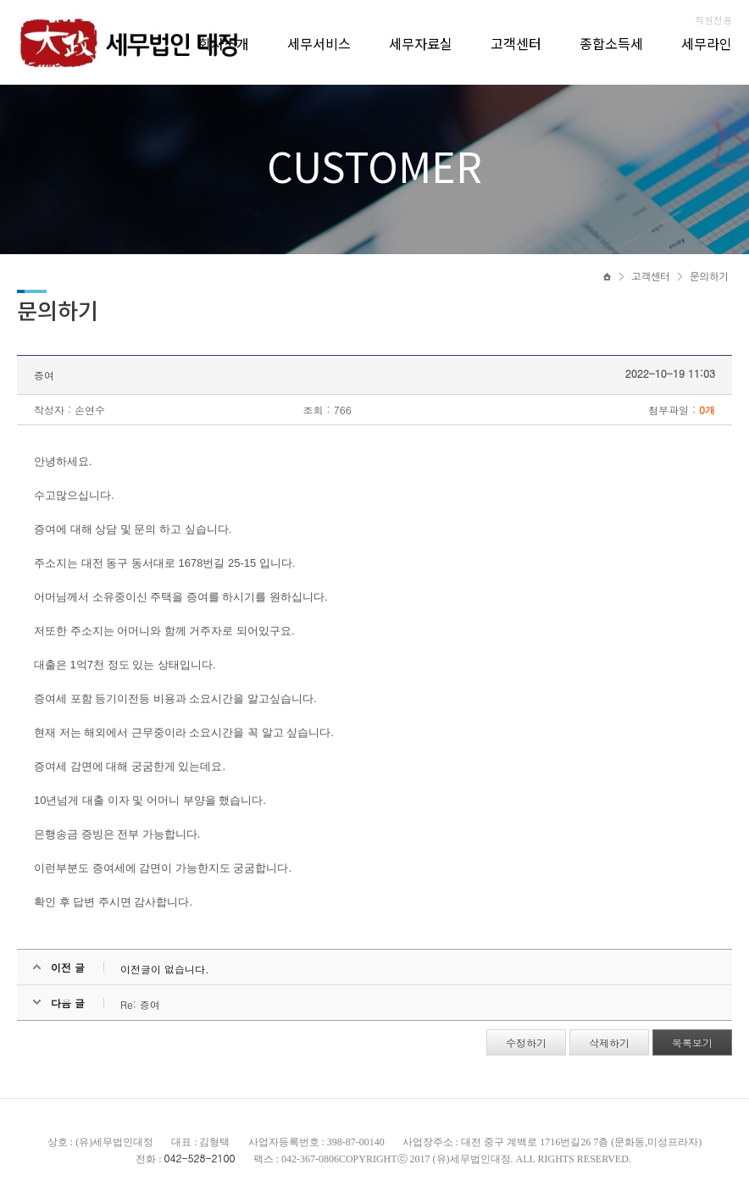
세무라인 (706, 43)
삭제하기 (609, 1042)
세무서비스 (319, 43)
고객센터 (516, 43)
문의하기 (709, 277)
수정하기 (526, 1042)
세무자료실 (420, 43)
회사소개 (223, 43)
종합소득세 (611, 43)
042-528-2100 (199, 1157)
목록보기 (692, 1042)
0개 (707, 409)
